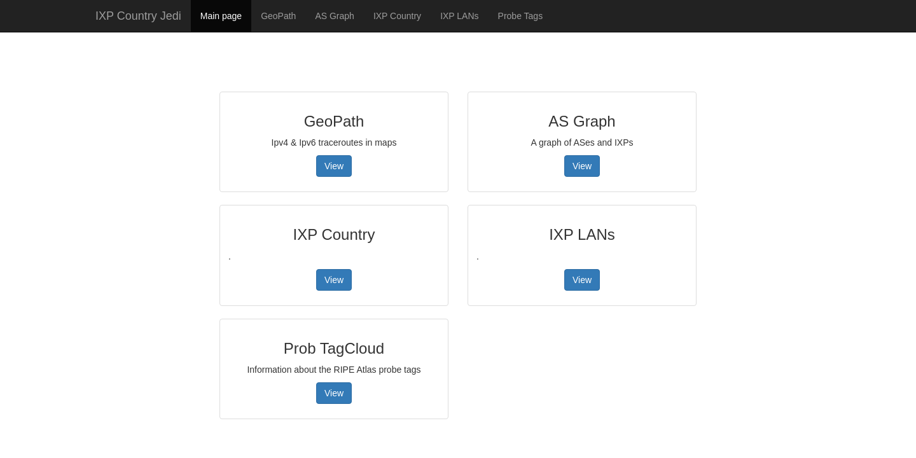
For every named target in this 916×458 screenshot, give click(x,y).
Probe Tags (520, 16)
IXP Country (397, 16)
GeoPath (278, 16)
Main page (221, 16)
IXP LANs (459, 16)
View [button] (334, 166)
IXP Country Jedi (138, 16)
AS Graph (334, 16)
